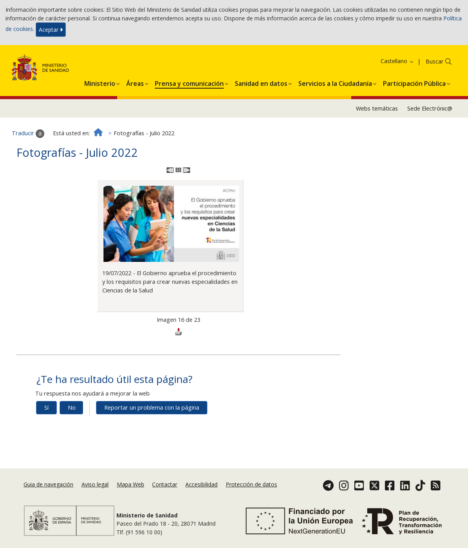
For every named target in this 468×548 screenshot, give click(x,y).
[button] (100, 82)
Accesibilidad (201, 484)
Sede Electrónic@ (429, 108)
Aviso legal (95, 484)
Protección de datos (251, 484)
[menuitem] (100, 82)
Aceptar (51, 29)
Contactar (164, 484)
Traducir (28, 133)
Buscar (434, 61)
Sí (46, 407)
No (72, 407)
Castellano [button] (397, 61)
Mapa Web (130, 484)
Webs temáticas (377, 108)
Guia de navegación (48, 484)
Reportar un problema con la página (151, 407)
